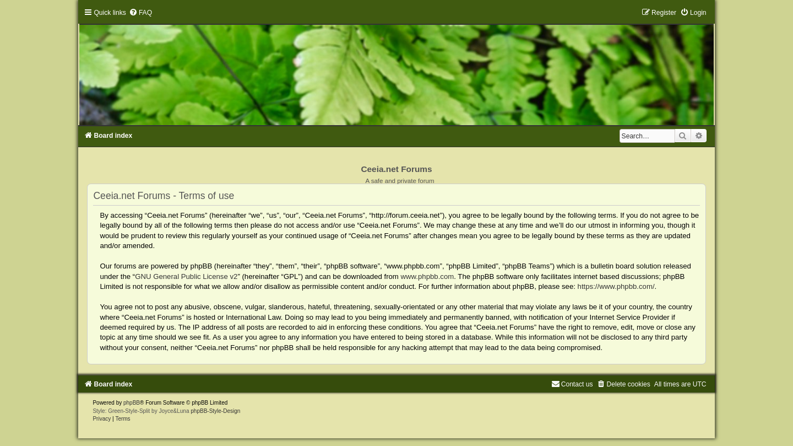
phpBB (131, 403)
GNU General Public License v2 (186, 276)
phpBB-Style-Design (215, 411)
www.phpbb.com (427, 276)
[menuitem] (140, 13)
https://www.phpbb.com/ (616, 286)
